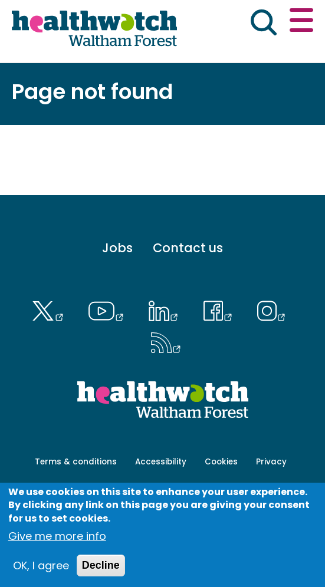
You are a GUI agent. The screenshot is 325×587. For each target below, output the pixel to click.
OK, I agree (41, 565)
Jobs (117, 247)
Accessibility (160, 461)
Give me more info (57, 536)
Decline (101, 565)
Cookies (221, 461)
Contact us (188, 247)
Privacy (271, 461)
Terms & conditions (76, 461)
